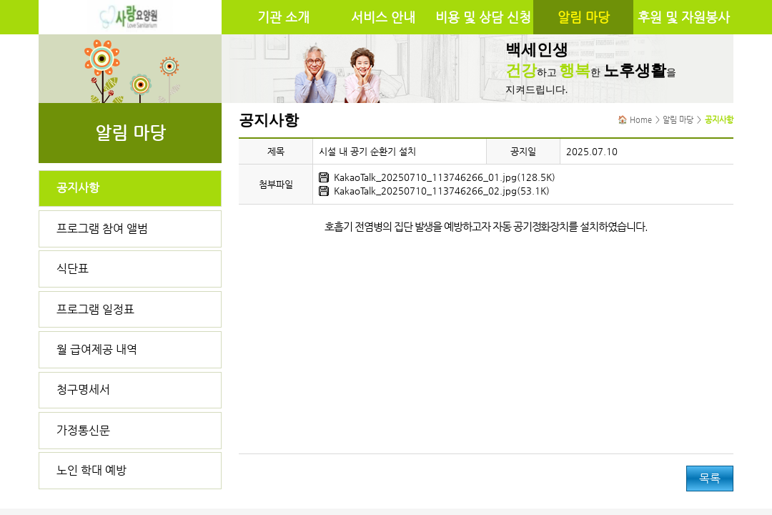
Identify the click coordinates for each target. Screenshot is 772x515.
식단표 (72, 268)
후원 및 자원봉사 (684, 17)
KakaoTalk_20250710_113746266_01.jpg (425, 177)
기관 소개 (283, 17)
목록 (710, 478)
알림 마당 (584, 17)
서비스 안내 (383, 17)
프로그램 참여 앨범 (102, 228)
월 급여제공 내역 (96, 349)
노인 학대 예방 (91, 470)
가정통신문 (83, 430)
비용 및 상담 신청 (483, 17)
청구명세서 (83, 389)
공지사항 (77, 188)
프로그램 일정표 (95, 309)
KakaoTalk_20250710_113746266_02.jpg (425, 190)
